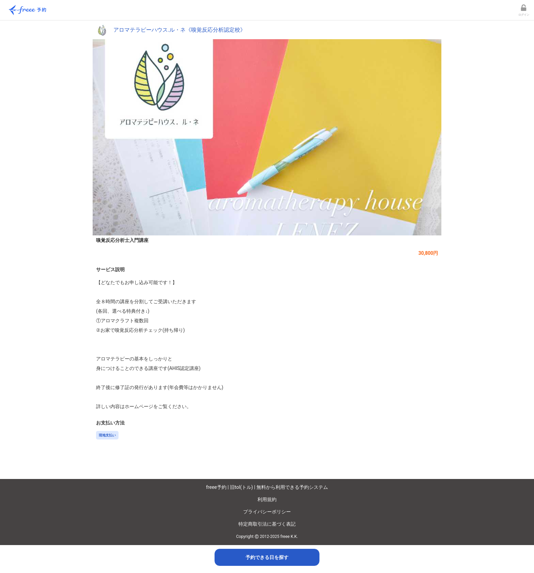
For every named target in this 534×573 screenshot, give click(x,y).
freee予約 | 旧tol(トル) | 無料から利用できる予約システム (267, 487)
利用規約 (267, 499)
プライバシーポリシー (267, 511)
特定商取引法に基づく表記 (267, 524)
